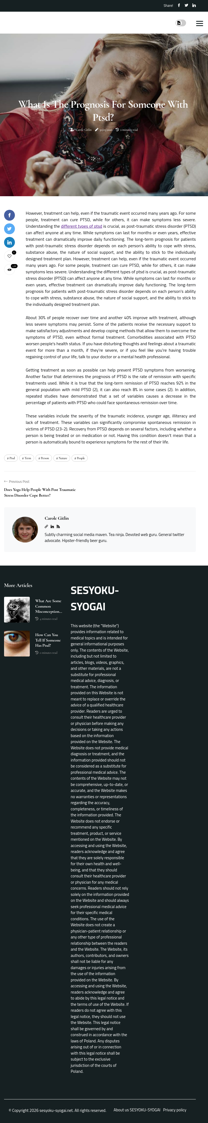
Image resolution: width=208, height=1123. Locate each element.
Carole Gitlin (84, 130)
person (45, 458)
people (81, 458)
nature (63, 458)
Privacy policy (174, 1110)
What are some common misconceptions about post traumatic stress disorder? (48, 606)
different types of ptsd (81, 226)
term (28, 458)
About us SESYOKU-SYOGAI (137, 1110)
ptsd (12, 458)
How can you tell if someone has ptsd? (48, 640)
